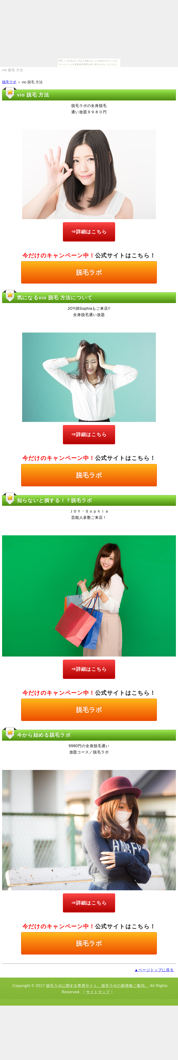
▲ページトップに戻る (154, 970)
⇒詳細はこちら (89, 231)
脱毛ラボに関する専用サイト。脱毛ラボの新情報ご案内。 (97, 986)
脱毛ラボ (9, 82)
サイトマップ (98, 992)
